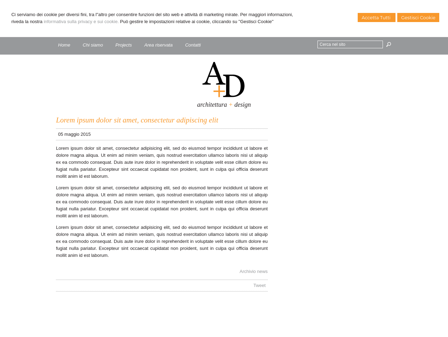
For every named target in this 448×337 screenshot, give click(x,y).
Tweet (259, 285)
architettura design (224, 104)
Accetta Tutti (377, 17)
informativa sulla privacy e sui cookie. (81, 21)
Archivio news (254, 271)
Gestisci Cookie (418, 17)
